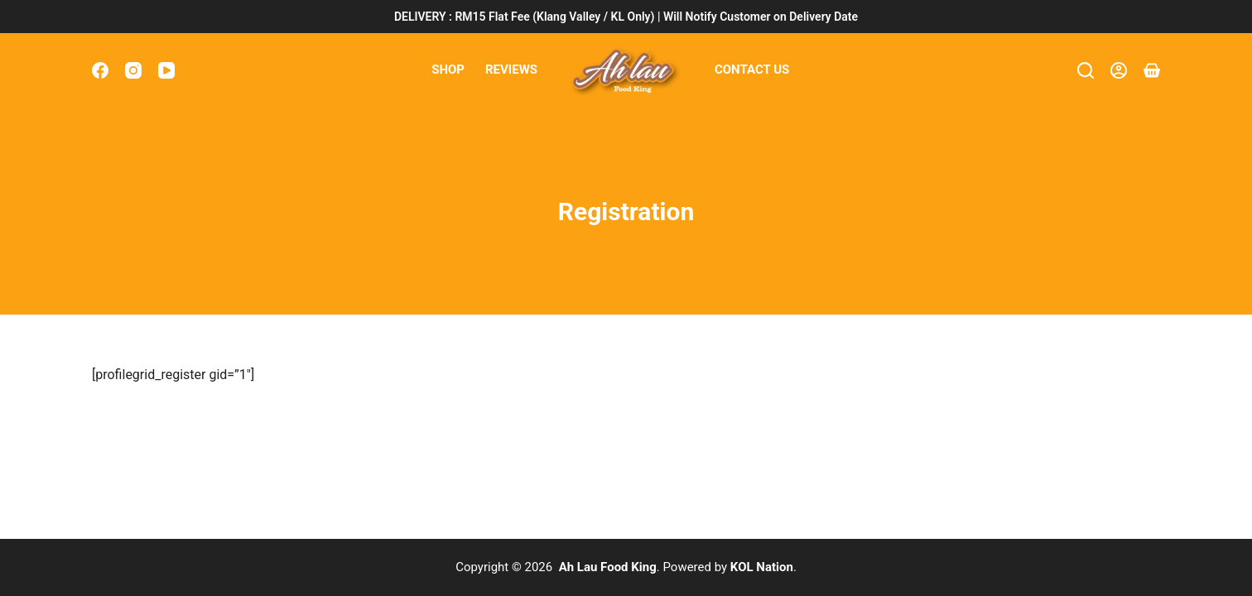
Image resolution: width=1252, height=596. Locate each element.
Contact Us (752, 69)
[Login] (1118, 70)
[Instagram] (133, 70)
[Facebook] (100, 70)
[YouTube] (166, 70)
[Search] (1085, 70)
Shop (448, 69)
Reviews (511, 69)
